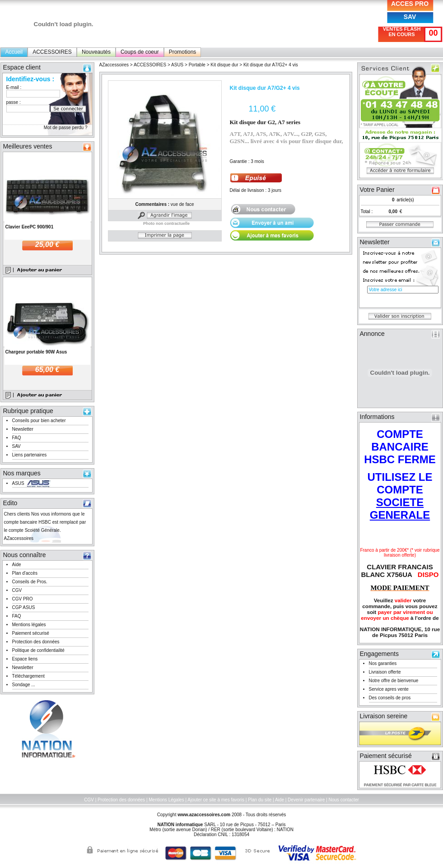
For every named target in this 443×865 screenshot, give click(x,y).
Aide (16, 564)
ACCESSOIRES (52, 52)
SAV (410, 16)
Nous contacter (344, 799)
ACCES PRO (410, 3)
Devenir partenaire (306, 799)
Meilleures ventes (27, 146)
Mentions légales (29, 624)
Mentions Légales (166, 799)
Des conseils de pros (390, 697)
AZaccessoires (114, 64)
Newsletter (22, 429)
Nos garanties (383, 663)
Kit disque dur (224, 64)
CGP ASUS (23, 607)
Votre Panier (377, 189)
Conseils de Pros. (29, 581)
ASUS (18, 483)
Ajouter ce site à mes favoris (215, 799)
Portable (197, 64)
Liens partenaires (29, 454)
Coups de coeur (140, 52)
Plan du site (259, 799)
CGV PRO (22, 598)
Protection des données (36, 641)
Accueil (14, 52)
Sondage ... (23, 684)
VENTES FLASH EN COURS (402, 31)
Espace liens (25, 658)
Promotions (182, 52)
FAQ (16, 437)
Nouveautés (96, 52)
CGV (17, 590)
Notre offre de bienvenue (394, 680)
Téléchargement (28, 676)
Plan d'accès (24, 573)
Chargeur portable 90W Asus (36, 351)
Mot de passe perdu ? (66, 127)
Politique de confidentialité (38, 650)
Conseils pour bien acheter (39, 420)
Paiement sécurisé (30, 633)
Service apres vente (389, 689)
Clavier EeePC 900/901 (29, 226)
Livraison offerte (385, 672)
